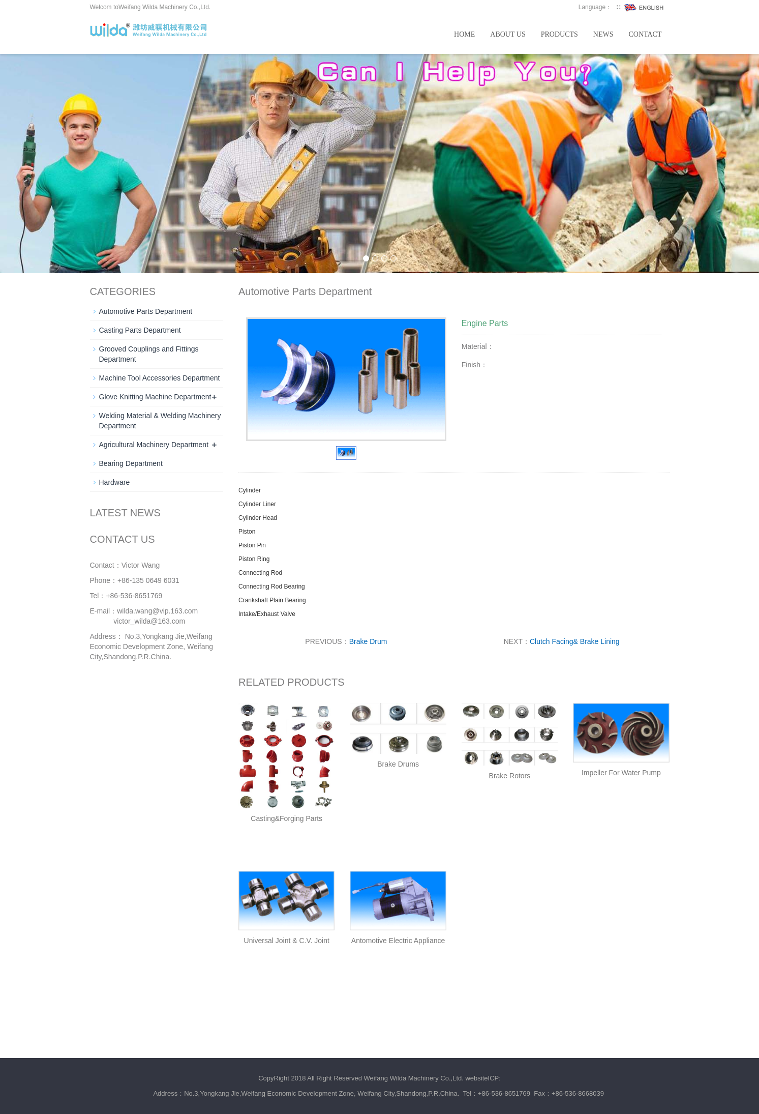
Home (464, 34)
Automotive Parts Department (146, 311)
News (603, 34)
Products (559, 34)
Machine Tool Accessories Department (159, 378)
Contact (645, 34)
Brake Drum (368, 641)
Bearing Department (131, 463)
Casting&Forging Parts (286, 818)
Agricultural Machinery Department (154, 445)
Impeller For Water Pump (621, 773)
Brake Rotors (510, 776)
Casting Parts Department (140, 330)
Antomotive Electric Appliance (398, 940)
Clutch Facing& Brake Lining (575, 641)
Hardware (114, 482)
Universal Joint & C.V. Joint (286, 940)
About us (507, 34)
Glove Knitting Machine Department (155, 397)
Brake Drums (398, 764)
